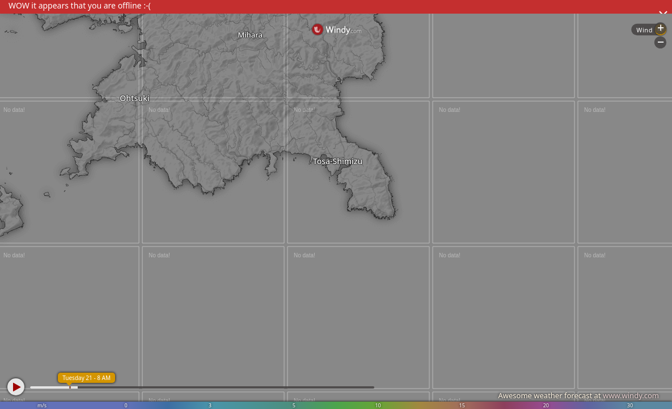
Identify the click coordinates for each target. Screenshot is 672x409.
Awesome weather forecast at (578, 395)
